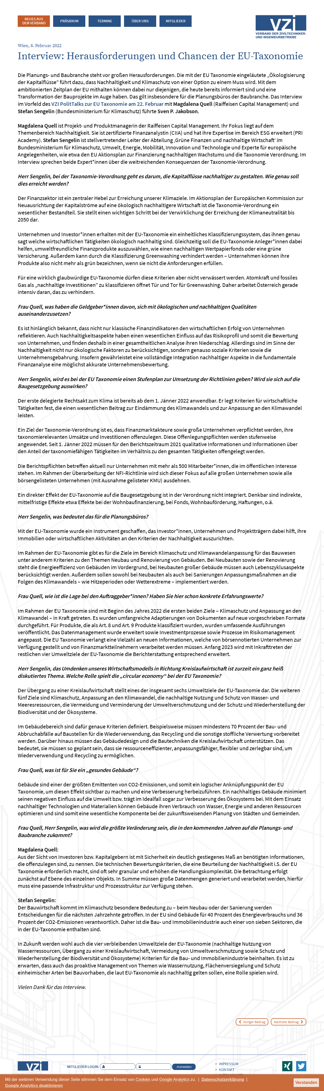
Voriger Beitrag (252, 1022)
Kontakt (226, 1069)
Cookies (143, 1079)
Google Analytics (174, 1079)
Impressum (228, 1063)
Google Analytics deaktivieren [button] (34, 1085)
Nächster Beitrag (288, 1022)
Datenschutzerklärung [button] (222, 1079)
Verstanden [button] (306, 1082)
